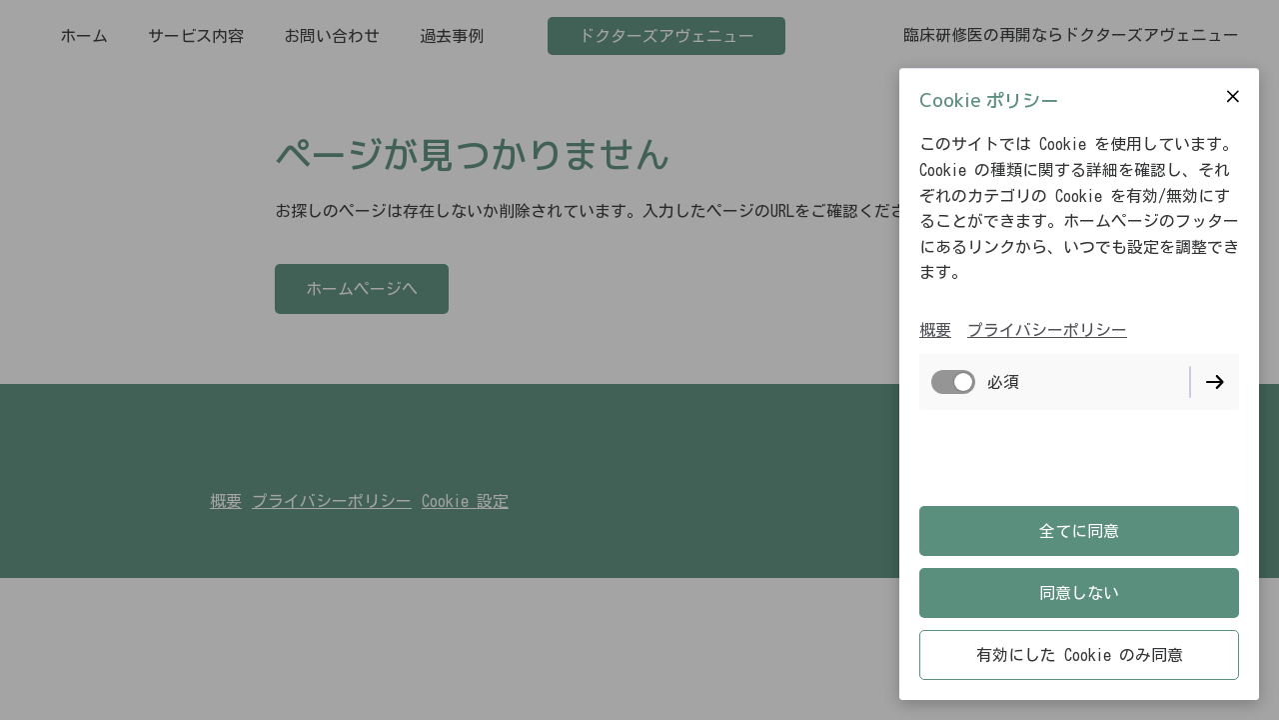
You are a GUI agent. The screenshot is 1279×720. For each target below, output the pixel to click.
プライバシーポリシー (1047, 330)
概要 (935, 330)
